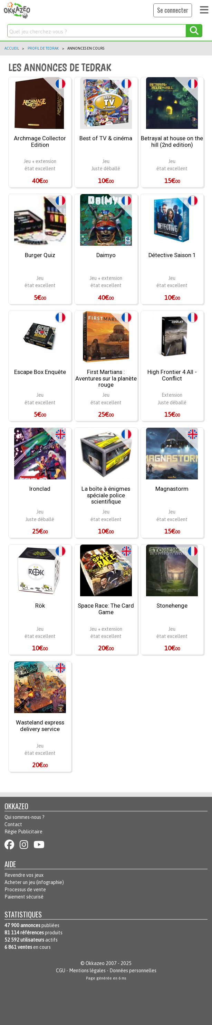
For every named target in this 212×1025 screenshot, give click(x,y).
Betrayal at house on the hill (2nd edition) (172, 141)
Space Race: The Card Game (106, 609)
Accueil (11, 48)
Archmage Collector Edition (40, 141)
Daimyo (106, 255)
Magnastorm (172, 489)
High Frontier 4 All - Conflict (172, 375)
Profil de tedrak (43, 48)
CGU (60, 970)
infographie (50, 882)
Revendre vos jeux (24, 875)
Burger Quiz (40, 255)
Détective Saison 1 (172, 255)
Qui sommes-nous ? (24, 817)
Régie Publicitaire (23, 831)
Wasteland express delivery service (40, 726)
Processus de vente (25, 889)
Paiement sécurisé (24, 897)
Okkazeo (95, 963)
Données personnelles (132, 970)
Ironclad (39, 489)
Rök (40, 606)
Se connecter (172, 10)
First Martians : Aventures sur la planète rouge (106, 378)
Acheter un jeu (19, 882)
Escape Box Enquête (40, 372)
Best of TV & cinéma (105, 138)
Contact (13, 824)
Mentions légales (87, 970)
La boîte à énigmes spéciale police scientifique (105, 495)
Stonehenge (171, 606)
